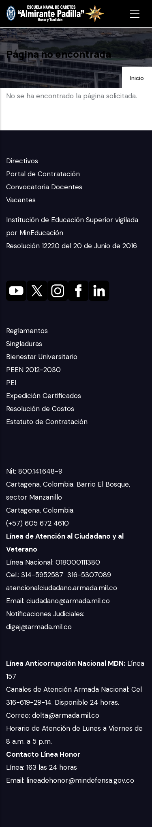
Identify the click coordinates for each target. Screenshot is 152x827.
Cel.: (13, 574)
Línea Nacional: (31, 562)
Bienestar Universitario (41, 356)
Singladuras (24, 343)
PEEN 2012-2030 (33, 369)
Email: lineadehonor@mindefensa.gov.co (70, 780)
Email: (16, 600)
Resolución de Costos (40, 408)
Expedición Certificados (43, 395)
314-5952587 (43, 574)
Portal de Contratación (43, 173)
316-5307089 (90, 574)
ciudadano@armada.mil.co (69, 600)
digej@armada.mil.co (40, 626)
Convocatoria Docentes (44, 186)
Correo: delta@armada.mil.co (52, 715)
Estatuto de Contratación (47, 421)
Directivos (22, 160)
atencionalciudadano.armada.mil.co (61, 587)
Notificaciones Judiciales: (45, 613)
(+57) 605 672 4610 (37, 523)
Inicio (137, 78)
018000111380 (79, 562)
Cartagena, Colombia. (41, 510)
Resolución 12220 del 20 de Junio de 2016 (71, 245)
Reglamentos (27, 330)
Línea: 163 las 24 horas (42, 767)
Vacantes (21, 199)
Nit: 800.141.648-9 (35, 471)
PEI (11, 382)
